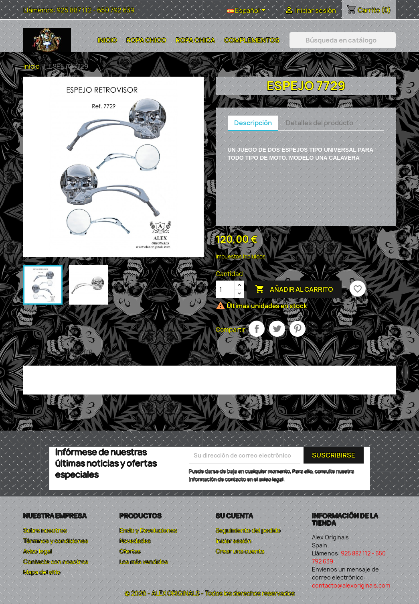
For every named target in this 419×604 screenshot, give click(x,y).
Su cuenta (234, 515)
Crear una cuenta (240, 551)
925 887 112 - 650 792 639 (95, 10)
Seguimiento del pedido (248, 530)
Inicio (107, 40)
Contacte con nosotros (55, 561)
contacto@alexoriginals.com (351, 585)
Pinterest (297, 329)
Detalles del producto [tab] (319, 122)
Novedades (135, 541)
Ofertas (130, 551)
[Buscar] (342, 40)
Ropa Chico (146, 40)
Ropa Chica (195, 40)
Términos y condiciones (55, 541)
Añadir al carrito (294, 289)
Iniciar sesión (233, 541)
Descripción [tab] (253, 122)
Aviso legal (37, 551)
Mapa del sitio (42, 572)
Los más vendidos (143, 561)
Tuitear (277, 329)
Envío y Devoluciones (148, 530)
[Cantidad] (225, 289)
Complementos (251, 40)
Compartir (257, 329)
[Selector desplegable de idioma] (247, 11)
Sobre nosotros (45, 530)
